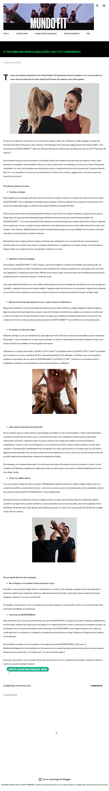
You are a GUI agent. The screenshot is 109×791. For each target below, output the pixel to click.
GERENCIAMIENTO (72, 33)
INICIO (6, 33)
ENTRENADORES (23, 686)
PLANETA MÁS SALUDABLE (46, 33)
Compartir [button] (96, 686)
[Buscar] (97, 5)
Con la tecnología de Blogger (54, 779)
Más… (89, 33)
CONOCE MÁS (22, 33)
